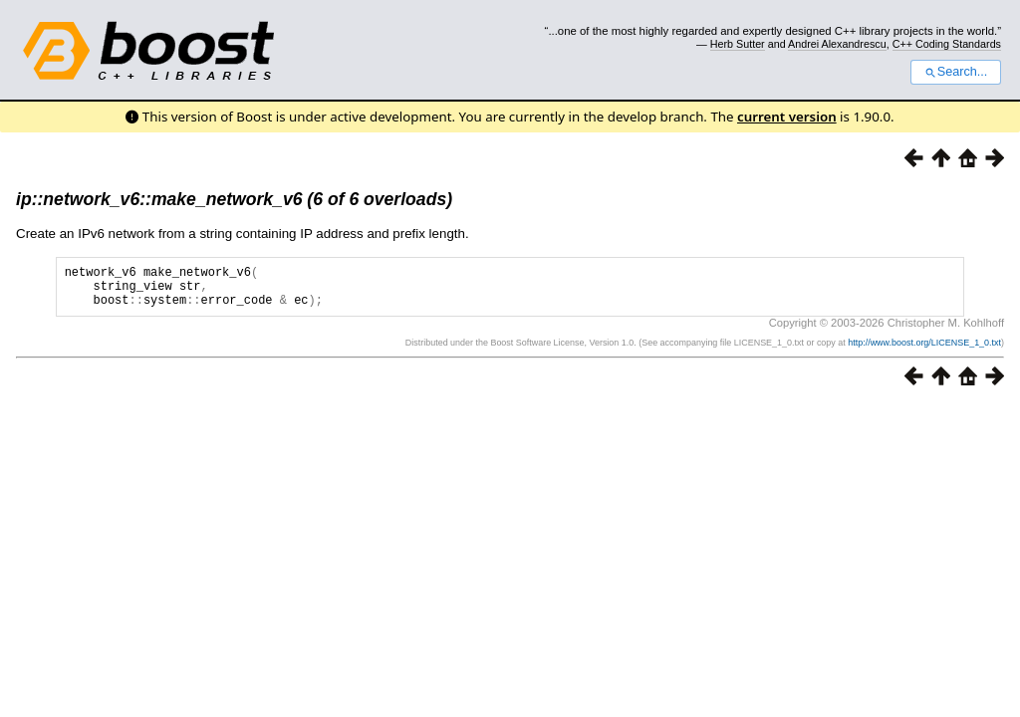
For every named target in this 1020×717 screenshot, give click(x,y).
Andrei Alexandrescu (837, 44)
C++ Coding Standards (946, 44)
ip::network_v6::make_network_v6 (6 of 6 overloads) (234, 199)
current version (787, 116)
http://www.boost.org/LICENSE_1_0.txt (924, 352)
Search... (955, 72)
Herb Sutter (737, 44)
